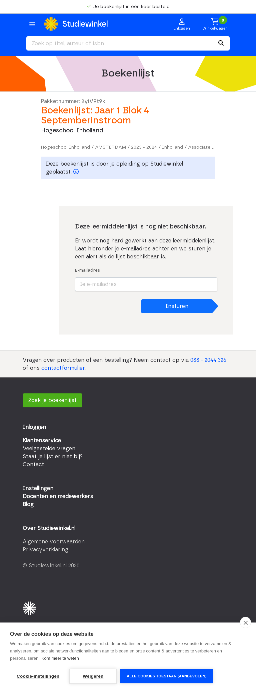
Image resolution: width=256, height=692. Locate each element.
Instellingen (38, 488)
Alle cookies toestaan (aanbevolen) (166, 676)
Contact (33, 464)
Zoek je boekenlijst (52, 400)
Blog (28, 504)
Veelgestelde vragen (49, 448)
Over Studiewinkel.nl (49, 528)
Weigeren (93, 676)
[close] (245, 622)
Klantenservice (42, 440)
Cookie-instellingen (38, 676)
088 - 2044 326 (208, 360)
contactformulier (63, 368)
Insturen (176, 306)
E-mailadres (87, 270)
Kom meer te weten (60, 658)
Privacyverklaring (45, 549)
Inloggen (34, 427)
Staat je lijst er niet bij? (53, 456)
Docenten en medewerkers (58, 496)
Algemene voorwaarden (54, 541)
